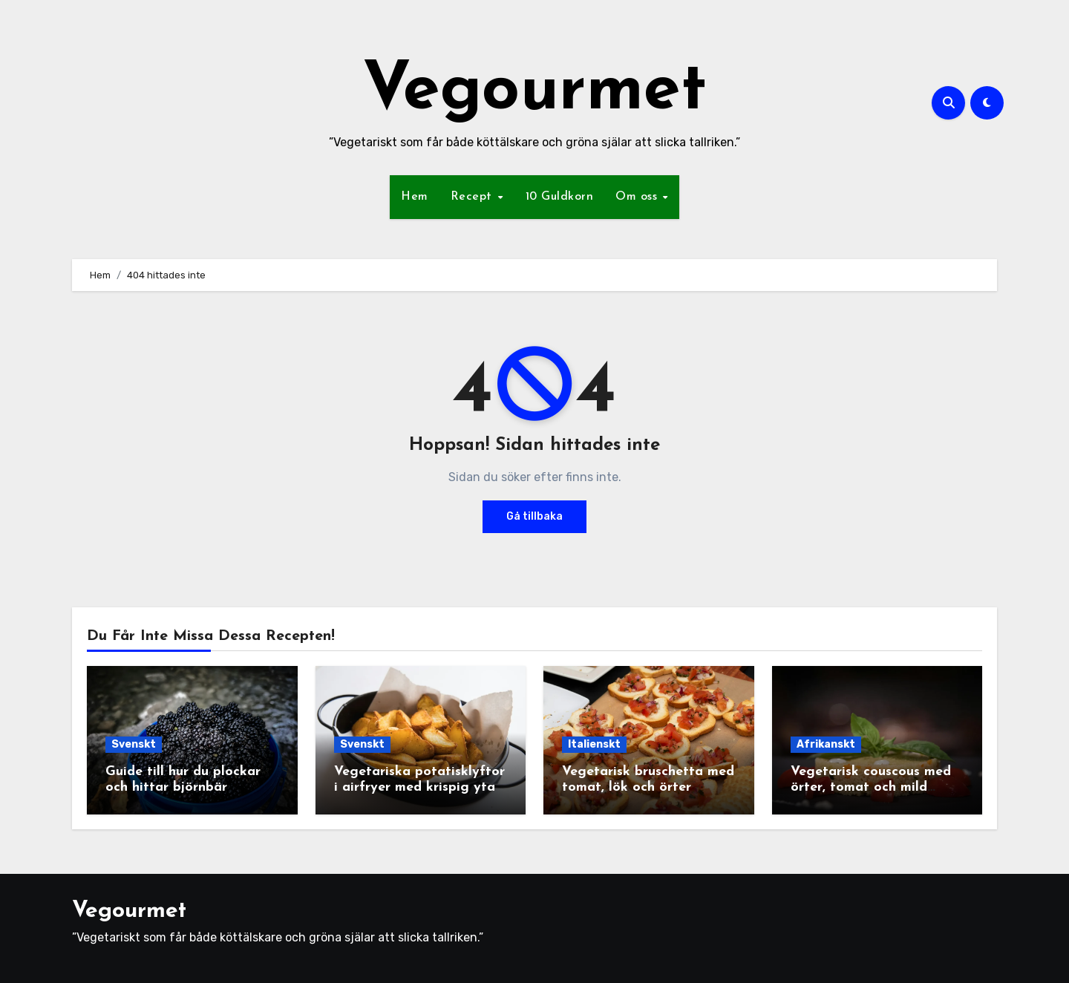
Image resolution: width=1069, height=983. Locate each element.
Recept (474, 197)
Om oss (638, 197)
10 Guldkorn (560, 197)
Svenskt (133, 744)
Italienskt (594, 744)
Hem (414, 197)
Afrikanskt (826, 744)
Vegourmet (534, 91)
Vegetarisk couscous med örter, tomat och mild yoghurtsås (871, 788)
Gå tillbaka (534, 516)
